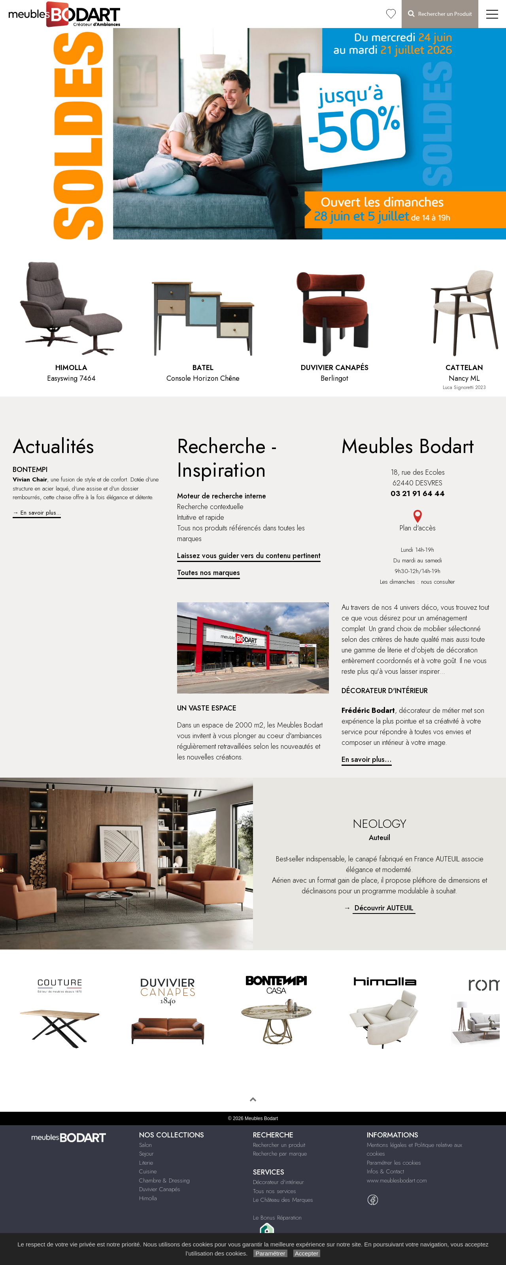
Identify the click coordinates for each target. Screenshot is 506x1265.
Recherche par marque (280, 1153)
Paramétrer (270, 1253)
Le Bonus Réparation (277, 1217)
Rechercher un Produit (440, 13)
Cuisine (148, 1171)
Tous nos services (274, 1191)
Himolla (148, 1198)
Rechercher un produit (279, 1145)
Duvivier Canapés (159, 1189)
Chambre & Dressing (164, 1180)
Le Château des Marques (283, 1199)
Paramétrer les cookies (394, 1162)
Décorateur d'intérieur (278, 1182)
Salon (145, 1145)
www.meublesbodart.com (397, 1180)
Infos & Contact (385, 1171)
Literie (146, 1162)
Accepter (307, 1253)
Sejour (146, 1153)
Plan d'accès (417, 521)
